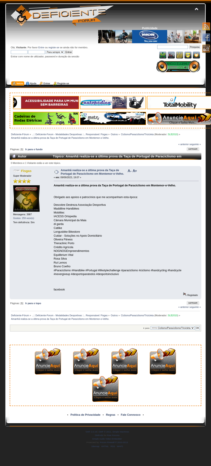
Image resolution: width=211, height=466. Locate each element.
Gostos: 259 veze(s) (23, 218)
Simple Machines (120, 431)
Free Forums (113, 435)
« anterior (183, 144)
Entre (41, 47)
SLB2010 (173, 134)
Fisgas (26, 171)
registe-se (53, 47)
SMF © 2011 (105, 431)
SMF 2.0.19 (91, 431)
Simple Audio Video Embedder (107, 439)
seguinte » (195, 144)
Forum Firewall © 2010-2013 (114, 442)
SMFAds (99, 435)
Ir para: (146, 328)
